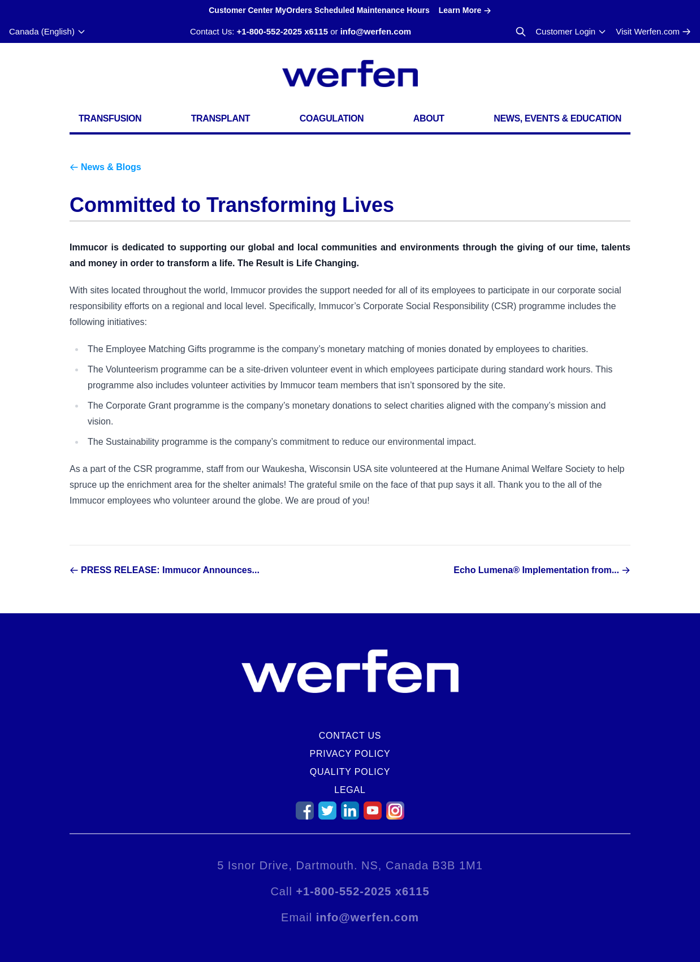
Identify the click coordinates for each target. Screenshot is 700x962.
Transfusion (110, 118)
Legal (350, 790)
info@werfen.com (375, 31)
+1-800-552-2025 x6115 (282, 31)
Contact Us (350, 735)
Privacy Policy (349, 754)
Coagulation (332, 118)
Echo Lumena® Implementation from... (536, 570)
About (428, 118)
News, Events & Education (557, 118)
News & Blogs (111, 167)
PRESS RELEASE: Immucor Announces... (170, 570)
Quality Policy (350, 772)
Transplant (220, 118)
